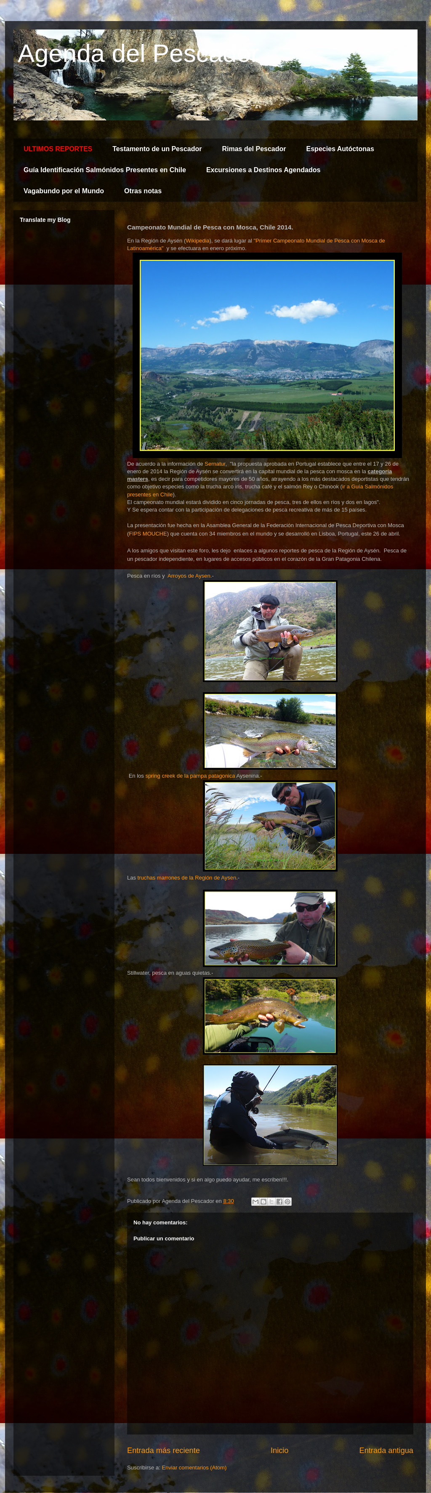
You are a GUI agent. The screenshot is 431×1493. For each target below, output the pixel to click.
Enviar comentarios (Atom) (194, 1467)
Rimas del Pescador (254, 148)
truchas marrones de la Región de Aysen (187, 877)
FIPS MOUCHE (148, 534)
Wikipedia (197, 240)
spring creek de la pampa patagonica (190, 776)
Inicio (279, 1450)
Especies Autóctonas (340, 148)
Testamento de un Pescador (157, 148)
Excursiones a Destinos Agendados (263, 169)
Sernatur (215, 464)
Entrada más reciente (163, 1450)
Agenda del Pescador (138, 53)
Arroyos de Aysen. (189, 576)
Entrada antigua (386, 1450)
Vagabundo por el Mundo (64, 191)
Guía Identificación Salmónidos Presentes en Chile (105, 169)
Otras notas (143, 191)
